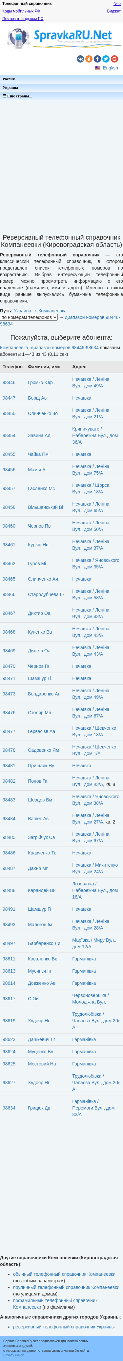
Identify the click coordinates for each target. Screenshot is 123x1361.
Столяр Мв (39, 712)
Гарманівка (84, 958)
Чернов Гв (39, 666)
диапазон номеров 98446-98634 (65, 347)
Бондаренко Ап (44, 693)
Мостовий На (42, 1063)
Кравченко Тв (42, 852)
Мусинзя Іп (39, 971)
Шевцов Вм (40, 799)
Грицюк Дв (39, 1108)
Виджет (114, 11)
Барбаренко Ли (44, 943)
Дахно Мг (38, 868)
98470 (9, 666)
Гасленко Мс (41, 488)
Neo (117, 3)
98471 (9, 678)
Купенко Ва (40, 632)
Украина (10, 87)
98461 (9, 544)
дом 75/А (93, 473)
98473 (9, 693)
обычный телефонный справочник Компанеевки (64, 1274)
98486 (9, 852)
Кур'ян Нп (38, 544)
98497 (9, 943)
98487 (9, 868)
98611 (9, 958)
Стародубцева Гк (46, 594)
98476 (9, 712)
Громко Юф (40, 382)
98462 (9, 563)
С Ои (33, 998)
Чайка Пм (38, 454)
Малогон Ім (40, 924)
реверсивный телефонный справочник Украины (64, 1326)
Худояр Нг (39, 1020)
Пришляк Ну (41, 765)
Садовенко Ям (43, 750)
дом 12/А (81, 946)
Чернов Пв (39, 526)
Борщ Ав (37, 398)
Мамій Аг (37, 469)
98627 (9, 1082)
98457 (9, 488)
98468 (9, 632)
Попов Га (37, 781)
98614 (9, 983)
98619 (9, 1020)
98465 (9, 579)
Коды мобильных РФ (21, 11)
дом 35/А (93, 566)
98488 (9, 890)
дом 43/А (93, 616)
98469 (9, 650)
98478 (9, 750)
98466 (9, 594)
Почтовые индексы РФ (23, 18)
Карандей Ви (41, 890)
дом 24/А (93, 871)
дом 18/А (93, 491)
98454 (9, 435)
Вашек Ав (38, 818)
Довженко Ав (41, 983)
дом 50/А (93, 529)
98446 (9, 382)
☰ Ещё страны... (17, 96)
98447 (9, 398)
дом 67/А (93, 716)
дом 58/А (93, 597)
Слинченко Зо (43, 413)
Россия (9, 79)
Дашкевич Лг (41, 1039)
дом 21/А (93, 416)
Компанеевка (52, 310)
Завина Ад (39, 435)
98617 (9, 998)
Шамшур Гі (39, 678)
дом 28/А (93, 927)
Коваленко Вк (42, 958)
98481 (9, 765)
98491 (9, 909)
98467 (9, 613)
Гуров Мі (37, 563)
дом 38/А (93, 803)
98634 (9, 1108)
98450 (9, 413)
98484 (9, 818)
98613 (9, 971)
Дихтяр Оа (39, 613)
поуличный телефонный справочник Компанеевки (66, 1287)
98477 (9, 731)
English (110, 67)
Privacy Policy (13, 1355)
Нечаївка (81, 398)
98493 (9, 924)
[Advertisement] (61, 165)
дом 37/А (93, 548)
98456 (9, 469)
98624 (9, 1051)
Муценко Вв (40, 1051)
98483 (9, 799)
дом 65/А (93, 510)
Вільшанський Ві (45, 507)
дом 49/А (93, 385)
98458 (9, 507)
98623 (9, 1039)
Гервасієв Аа (41, 731)
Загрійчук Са (41, 837)
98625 (9, 1063)
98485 (9, 837)
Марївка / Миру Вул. (93, 940)
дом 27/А (93, 821)
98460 (9, 526)
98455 (9, 454)
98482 (9, 781)
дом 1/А (92, 753)
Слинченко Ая (43, 579)
